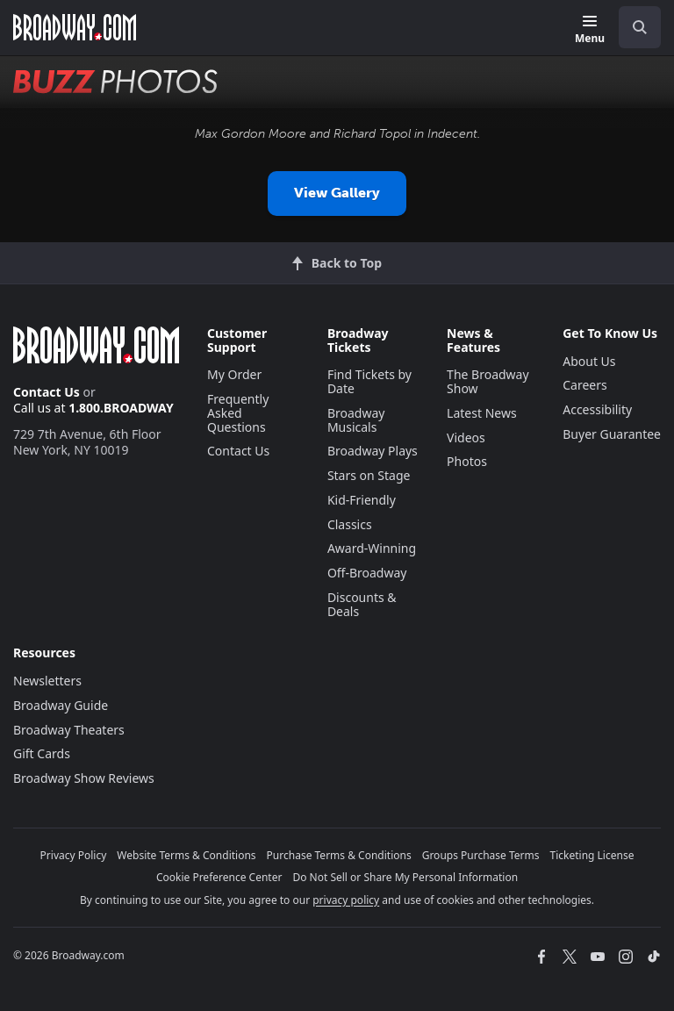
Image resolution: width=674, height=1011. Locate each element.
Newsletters (47, 680)
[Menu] (590, 30)
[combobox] (633, 27)
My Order (234, 374)
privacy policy (345, 900)
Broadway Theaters (69, 729)
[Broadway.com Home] (74, 27)
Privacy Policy (73, 855)
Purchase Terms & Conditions (339, 855)
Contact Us (46, 392)
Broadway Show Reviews (83, 778)
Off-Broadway (367, 572)
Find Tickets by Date (369, 381)
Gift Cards (41, 753)
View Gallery (337, 192)
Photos (467, 461)
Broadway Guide (60, 705)
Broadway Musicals (356, 420)
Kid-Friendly (361, 499)
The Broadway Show (488, 381)
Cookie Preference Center (219, 877)
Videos (466, 437)
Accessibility (597, 409)
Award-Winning (371, 548)
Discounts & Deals (362, 604)
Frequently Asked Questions (238, 413)
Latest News (482, 413)
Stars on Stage (369, 475)
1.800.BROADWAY (121, 407)
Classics (349, 524)
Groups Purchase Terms (481, 855)
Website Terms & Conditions (186, 855)
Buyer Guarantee (612, 434)
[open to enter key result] (640, 27)
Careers (584, 384)
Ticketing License (592, 855)
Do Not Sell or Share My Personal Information (405, 877)
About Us (589, 361)
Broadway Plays (372, 450)
